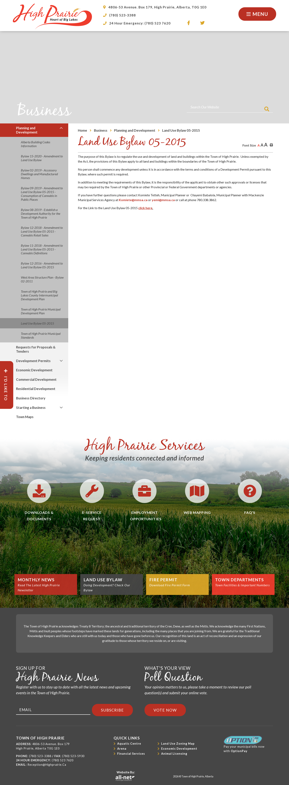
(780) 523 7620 (62, 760)
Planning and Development (134, 130)
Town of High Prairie (52, 17)
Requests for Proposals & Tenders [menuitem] (35, 349)
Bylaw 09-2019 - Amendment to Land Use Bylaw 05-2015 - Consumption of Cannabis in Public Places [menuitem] (42, 193)
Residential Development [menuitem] (35, 389)
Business (100, 130)
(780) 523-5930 (73, 756)
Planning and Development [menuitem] (27, 130)
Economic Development (179, 748)
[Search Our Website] (230, 107)
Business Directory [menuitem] (30, 398)
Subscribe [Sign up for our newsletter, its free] (112, 710)
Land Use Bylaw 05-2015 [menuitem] (37, 323)
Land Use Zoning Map (177, 743)
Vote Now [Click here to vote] (165, 710)
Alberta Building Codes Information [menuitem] (35, 144)
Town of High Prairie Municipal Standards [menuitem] (41, 335)
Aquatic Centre (129, 743)
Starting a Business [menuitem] (31, 407)
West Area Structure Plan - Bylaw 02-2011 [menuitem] (42, 279)
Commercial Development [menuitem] (36, 379)
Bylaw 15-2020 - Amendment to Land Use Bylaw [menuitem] (42, 158)
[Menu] (257, 14)
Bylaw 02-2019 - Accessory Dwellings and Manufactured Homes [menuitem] (39, 174)
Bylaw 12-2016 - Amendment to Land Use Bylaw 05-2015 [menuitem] (42, 265)
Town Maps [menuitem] (25, 417)
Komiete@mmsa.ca (133, 200)
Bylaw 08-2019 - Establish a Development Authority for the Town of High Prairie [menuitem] (40, 213)
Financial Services (131, 753)
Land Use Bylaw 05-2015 (181, 130)
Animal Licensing (174, 753)
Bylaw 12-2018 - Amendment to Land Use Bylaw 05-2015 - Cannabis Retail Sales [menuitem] (42, 231)
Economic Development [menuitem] (34, 370)
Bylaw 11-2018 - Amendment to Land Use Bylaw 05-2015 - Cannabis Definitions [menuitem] (42, 249)
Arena (121, 748)
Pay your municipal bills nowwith (244, 744)
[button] (61, 128)
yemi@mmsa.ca (163, 200)
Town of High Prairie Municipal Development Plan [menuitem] (41, 311)
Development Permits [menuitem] (33, 361)
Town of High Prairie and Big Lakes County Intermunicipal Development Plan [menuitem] (39, 295)
